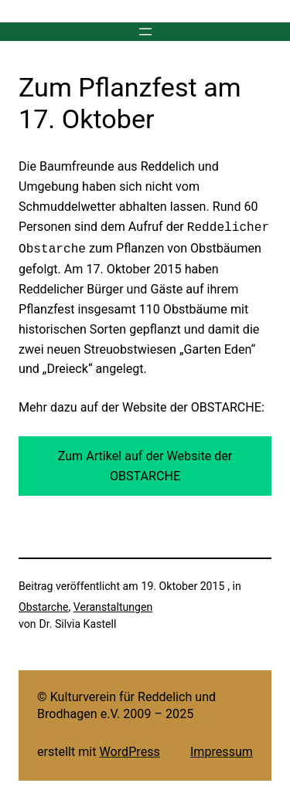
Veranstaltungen (113, 604)
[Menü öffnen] (145, 31)
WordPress (130, 748)
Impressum (221, 748)
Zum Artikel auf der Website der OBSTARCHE (145, 463)
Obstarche (44, 604)
